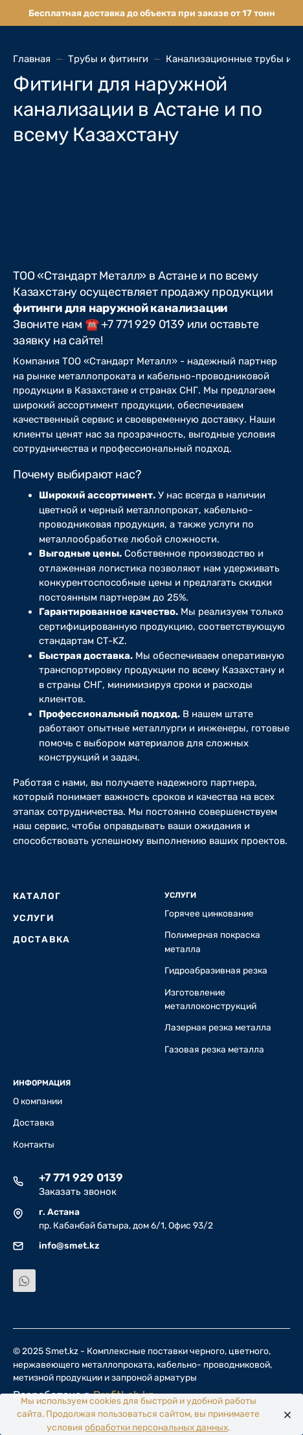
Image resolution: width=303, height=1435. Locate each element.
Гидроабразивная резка (215, 970)
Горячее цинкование (209, 913)
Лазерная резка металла (217, 1027)
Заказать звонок (78, 1191)
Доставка (41, 939)
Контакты (33, 1144)
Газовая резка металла (214, 1049)
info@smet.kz (69, 1245)
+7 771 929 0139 (81, 1177)
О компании (37, 1101)
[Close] (284, 1414)
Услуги (33, 918)
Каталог (37, 896)
